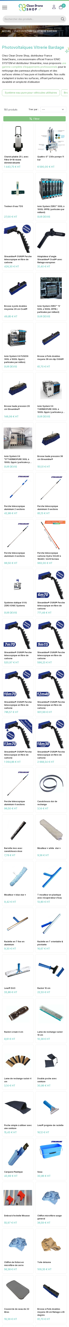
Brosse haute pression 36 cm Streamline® (50, 457)
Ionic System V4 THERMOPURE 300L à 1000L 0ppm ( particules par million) (51, 409)
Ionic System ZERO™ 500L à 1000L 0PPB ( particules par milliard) (50, 209)
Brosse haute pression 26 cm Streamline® (17, 407)
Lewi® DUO (9, 988)
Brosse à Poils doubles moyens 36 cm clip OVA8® (50, 357)
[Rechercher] (31, 19)
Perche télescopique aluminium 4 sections (14, 554)
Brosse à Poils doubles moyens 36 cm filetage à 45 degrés (51, 1312)
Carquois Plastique (13, 1172)
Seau (39, 1172)
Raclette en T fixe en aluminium (14, 943)
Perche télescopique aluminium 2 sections (14, 507)
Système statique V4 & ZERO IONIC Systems (15, 604)
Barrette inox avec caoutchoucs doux (13, 849)
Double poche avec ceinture (47, 1080)
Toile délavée (44, 1262)
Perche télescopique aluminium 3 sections (47, 507)
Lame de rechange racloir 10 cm (50, 1033)
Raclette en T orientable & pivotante (50, 943)
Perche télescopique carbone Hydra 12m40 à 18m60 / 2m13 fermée (49, 556)
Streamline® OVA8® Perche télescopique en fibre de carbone (18, 259)
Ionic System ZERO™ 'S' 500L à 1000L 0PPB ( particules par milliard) (48, 309)
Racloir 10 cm (43, 988)
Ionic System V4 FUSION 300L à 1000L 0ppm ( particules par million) (16, 359)
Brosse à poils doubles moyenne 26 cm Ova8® (15, 307)
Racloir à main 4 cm (13, 1032)
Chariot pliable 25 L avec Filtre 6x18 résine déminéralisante (16, 159)
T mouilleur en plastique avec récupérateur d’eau (49, 896)
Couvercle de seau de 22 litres (16, 1310)
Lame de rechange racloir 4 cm (17, 1080)
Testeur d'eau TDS (13, 206)
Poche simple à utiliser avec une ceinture (18, 1127)
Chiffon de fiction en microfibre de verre (14, 1263)
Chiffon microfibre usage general (49, 1217)
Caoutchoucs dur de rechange (47, 803)
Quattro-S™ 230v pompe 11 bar (50, 158)
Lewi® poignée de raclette (50, 1125)
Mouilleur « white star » (49, 848)
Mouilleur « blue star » (15, 894)
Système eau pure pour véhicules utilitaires (31, 92)
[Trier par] (53, 109)
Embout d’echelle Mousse (17, 1215)
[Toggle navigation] (4, 7)
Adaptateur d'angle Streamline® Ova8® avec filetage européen (49, 259)
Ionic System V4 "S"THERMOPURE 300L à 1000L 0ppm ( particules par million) (18, 459)
